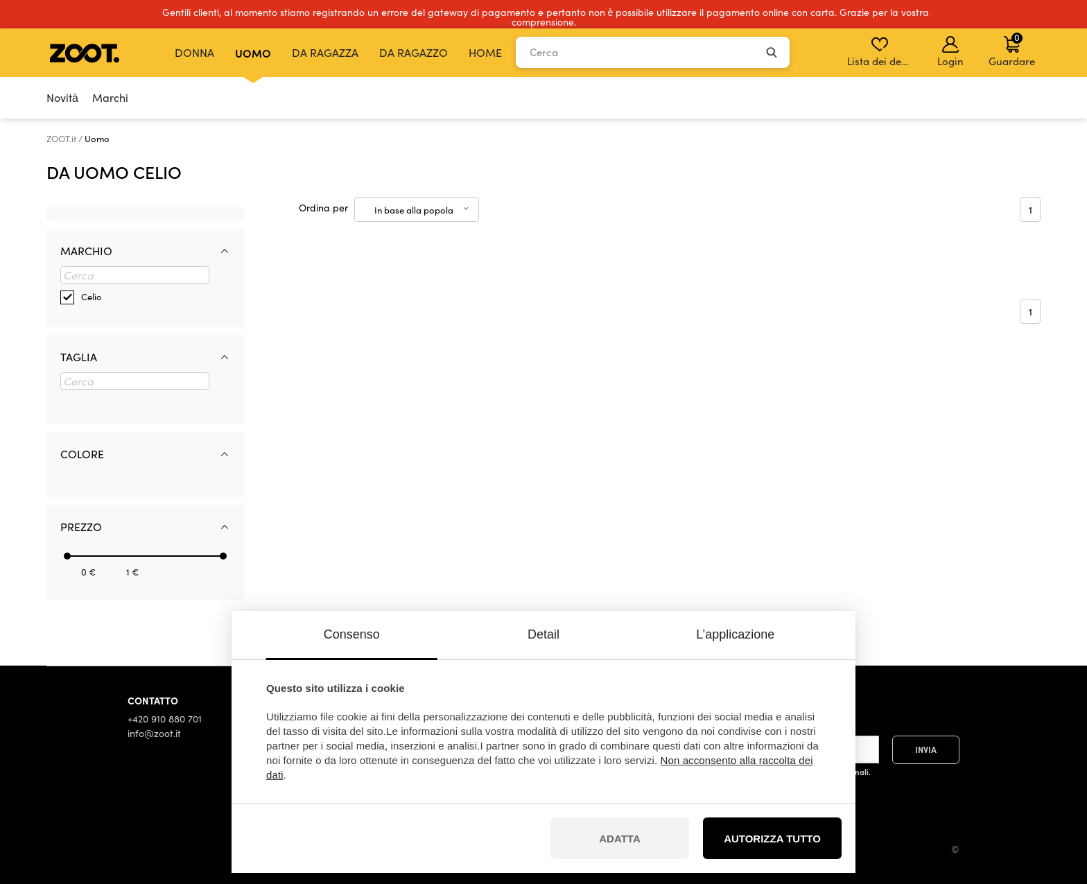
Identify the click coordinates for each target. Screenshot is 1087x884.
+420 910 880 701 (165, 718)
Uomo (253, 52)
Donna (194, 52)
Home (485, 52)
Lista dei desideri (880, 52)
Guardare (1012, 49)
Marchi (110, 97)
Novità (62, 97)
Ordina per (323, 207)
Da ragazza (325, 52)
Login (950, 52)
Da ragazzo (413, 52)
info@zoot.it (154, 733)
